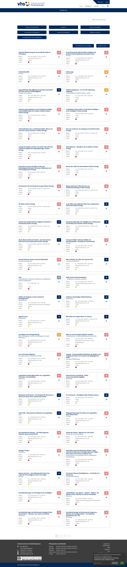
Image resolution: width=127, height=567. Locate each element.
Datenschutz (106, 545)
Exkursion (82, 494)
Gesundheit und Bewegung (32, 32)
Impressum (107, 544)
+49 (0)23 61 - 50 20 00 (26, 550)
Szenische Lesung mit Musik (80, 433)
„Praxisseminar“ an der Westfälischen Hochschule (81, 335)
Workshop (69, 72)
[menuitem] (99, 2)
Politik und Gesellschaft (32, 27)
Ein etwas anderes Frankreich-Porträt (30, 355)
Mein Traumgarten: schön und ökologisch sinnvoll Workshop (34, 336)
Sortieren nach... (103, 46)
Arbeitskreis (78, 297)
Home (81, 6)
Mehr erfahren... (98, 563)
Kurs (35, 413)
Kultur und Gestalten (95, 27)
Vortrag (81, 53)
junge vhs (63, 27)
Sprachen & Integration (63, 32)
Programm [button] (88, 6)
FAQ (108, 551)
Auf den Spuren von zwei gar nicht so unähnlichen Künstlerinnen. (82, 454)
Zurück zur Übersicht (99, 19)
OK (122, 563)
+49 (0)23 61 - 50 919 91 (26, 552)
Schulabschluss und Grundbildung (32, 37)
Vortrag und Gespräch (36, 91)
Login (106, 2)
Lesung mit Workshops (83, 356)
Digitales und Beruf (95, 32)
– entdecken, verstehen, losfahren (76, 278)
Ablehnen (115, 563)
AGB (108, 547)
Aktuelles (96, 6)
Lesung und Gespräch (79, 260)
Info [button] (102, 6)
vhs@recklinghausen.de (26, 554)
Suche (100, 2)
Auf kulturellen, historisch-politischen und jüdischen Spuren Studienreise (35, 279)
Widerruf (107, 549)
